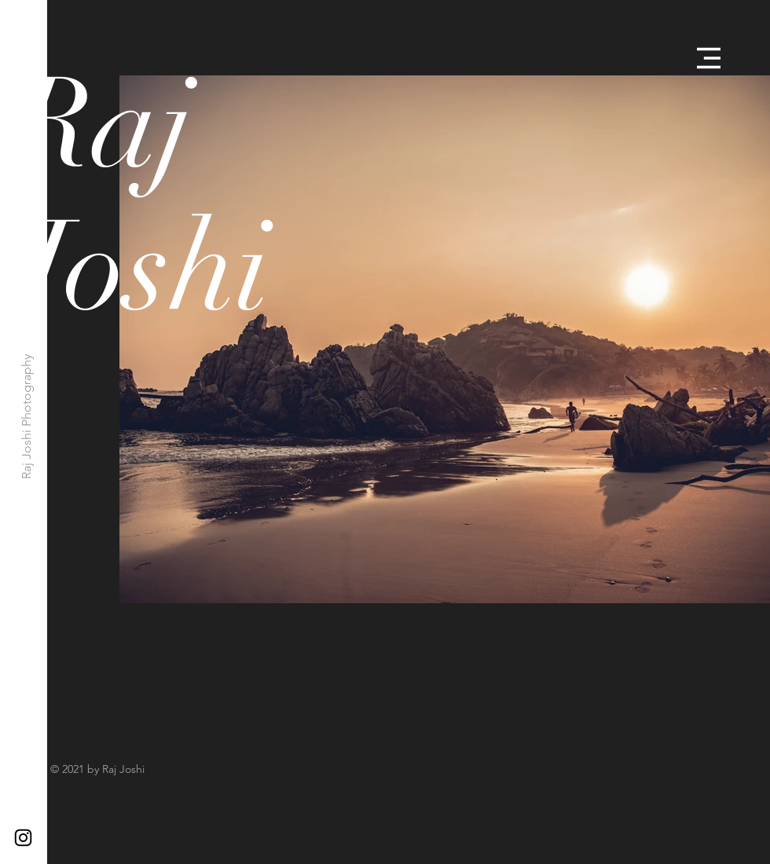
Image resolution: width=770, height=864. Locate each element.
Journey (527, 722)
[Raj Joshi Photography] (27, 416)
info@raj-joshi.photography (528, 728)
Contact (488, 728)
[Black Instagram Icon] (23, 837)
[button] (708, 58)
